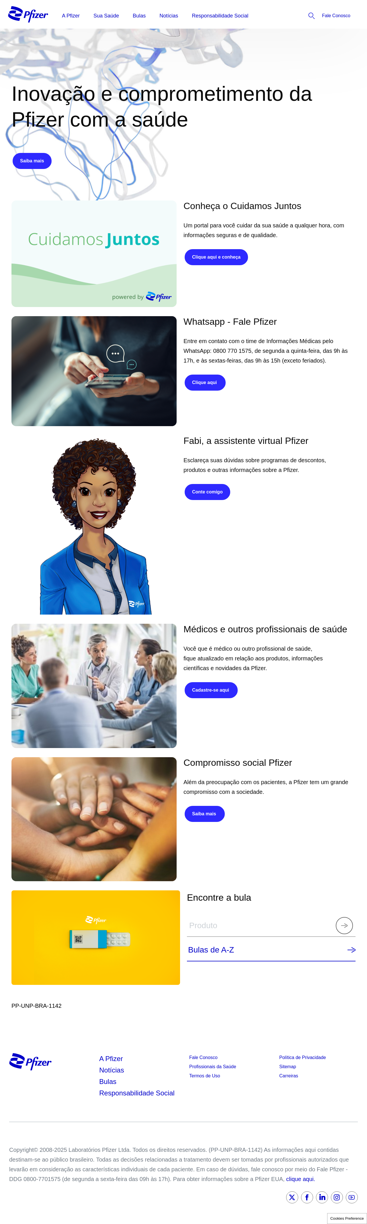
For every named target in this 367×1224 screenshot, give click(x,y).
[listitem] (319, 15)
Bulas (108, 1081)
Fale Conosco (203, 1057)
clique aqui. (300, 1179)
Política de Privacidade (302, 1057)
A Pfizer (111, 1058)
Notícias (112, 1070)
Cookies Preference (347, 1218)
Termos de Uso (204, 1075)
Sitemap (287, 1066)
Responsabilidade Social (137, 1093)
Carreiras (288, 1075)
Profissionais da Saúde (212, 1066)
